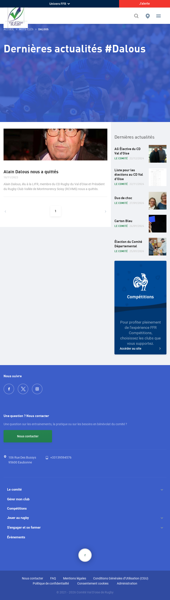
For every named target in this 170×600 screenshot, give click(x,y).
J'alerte (144, 3)
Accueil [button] (9, 29)
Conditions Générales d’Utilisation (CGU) (120, 578)
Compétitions (17, 508)
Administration (127, 583)
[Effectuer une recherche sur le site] (137, 16)
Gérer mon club (18, 499)
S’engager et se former (24, 528)
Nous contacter (28, 436)
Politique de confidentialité (51, 583)
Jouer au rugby (18, 518)
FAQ (53, 578)
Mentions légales (74, 578)
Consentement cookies (92, 583)
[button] (158, 16)
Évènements (16, 537)
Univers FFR (59, 4)
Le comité (14, 489)
